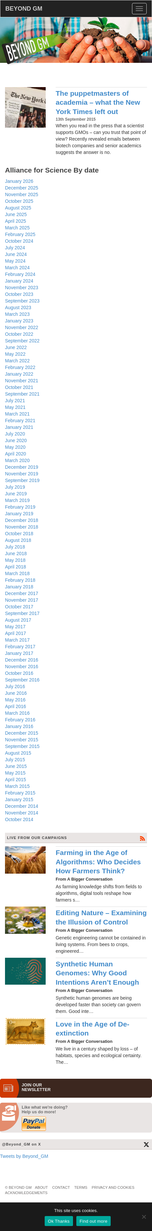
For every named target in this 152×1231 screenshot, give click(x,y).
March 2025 (17, 227)
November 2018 (21, 527)
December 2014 (21, 806)
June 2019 (16, 493)
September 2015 (22, 746)
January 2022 (19, 374)
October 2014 (19, 819)
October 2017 (19, 606)
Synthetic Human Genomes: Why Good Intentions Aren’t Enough (97, 973)
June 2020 (16, 440)
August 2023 (18, 307)
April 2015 (15, 779)
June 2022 (16, 347)
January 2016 (19, 726)
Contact (61, 1187)
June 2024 (16, 254)
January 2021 (19, 427)
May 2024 (15, 261)
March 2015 (17, 786)
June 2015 (16, 766)
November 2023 (21, 287)
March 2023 (17, 314)
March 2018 (17, 573)
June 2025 (16, 214)
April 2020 (15, 453)
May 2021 (15, 407)
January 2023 (19, 320)
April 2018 (15, 566)
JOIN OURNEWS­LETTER (36, 1087)
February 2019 (20, 507)
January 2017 (19, 653)
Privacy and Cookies (113, 1187)
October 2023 (19, 294)
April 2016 (15, 706)
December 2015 (21, 733)
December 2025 (21, 187)
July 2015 (15, 759)
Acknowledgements (26, 1193)
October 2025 (19, 201)
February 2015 (20, 793)
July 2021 (15, 400)
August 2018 (18, 540)
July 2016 (15, 686)
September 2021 (22, 394)
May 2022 (15, 354)
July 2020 (15, 433)
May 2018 (15, 560)
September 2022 (22, 340)
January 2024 (19, 281)
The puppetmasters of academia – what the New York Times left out (98, 102)
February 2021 (20, 420)
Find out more (93, 1221)
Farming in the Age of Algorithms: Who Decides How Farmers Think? (98, 862)
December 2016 (21, 660)
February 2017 (20, 646)
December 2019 (21, 467)
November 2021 (21, 380)
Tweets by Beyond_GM (24, 1156)
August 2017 (18, 620)
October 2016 (19, 673)
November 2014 (21, 812)
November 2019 (21, 473)
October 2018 (19, 533)
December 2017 (21, 593)
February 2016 (20, 719)
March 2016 (17, 713)
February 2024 (20, 274)
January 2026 (19, 181)
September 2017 (22, 613)
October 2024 (19, 241)
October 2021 (19, 387)
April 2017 (15, 633)
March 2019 (17, 500)
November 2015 (21, 739)
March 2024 (17, 267)
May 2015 (15, 773)
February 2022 (20, 367)
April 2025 (15, 221)
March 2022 (17, 360)
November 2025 (21, 194)
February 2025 (20, 234)
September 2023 (22, 301)
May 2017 (15, 626)
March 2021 (17, 414)
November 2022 (21, 327)
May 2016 (15, 699)
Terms (80, 1187)
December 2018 (21, 520)
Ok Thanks (59, 1221)
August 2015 (18, 753)
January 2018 (19, 586)
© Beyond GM (18, 1187)
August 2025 (18, 207)
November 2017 (21, 600)
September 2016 (22, 679)
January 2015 (19, 799)
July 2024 (15, 247)
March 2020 (17, 460)
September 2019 (22, 480)
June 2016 (16, 693)
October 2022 (19, 334)
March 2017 (17, 640)
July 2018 (15, 547)
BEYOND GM (23, 8)
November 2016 (21, 666)
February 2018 (20, 580)
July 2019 (15, 487)
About (41, 1187)
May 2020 (15, 447)
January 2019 (19, 513)
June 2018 (16, 553)
